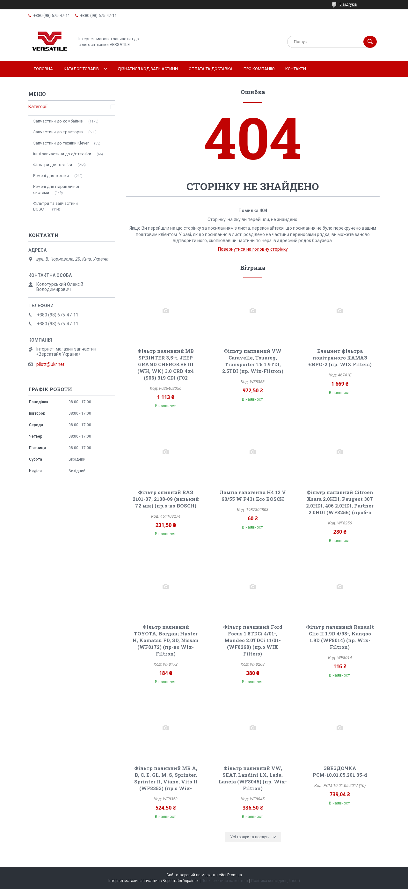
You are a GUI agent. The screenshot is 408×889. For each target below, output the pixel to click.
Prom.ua (234, 875)
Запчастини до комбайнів (58, 121)
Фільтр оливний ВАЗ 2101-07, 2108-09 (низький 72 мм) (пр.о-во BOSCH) (166, 499)
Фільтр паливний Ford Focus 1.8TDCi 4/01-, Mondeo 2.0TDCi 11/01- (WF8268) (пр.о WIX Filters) (252, 640)
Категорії (37, 106)
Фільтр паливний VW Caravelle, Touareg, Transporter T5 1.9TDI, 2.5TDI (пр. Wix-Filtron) (252, 361)
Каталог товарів (81, 68)
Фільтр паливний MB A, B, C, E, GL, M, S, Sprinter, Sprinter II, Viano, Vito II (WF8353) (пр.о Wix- (165, 778)
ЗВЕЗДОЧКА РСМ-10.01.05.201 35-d (340, 771)
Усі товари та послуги (250, 837)
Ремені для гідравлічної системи (56, 189)
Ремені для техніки (51, 175)
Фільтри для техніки (52, 164)
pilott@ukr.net (50, 364)
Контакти (295, 68)
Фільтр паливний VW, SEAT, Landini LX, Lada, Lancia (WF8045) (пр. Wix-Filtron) (253, 778)
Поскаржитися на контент (224, 880)
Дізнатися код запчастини (148, 68)
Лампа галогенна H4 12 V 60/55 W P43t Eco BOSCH (253, 495)
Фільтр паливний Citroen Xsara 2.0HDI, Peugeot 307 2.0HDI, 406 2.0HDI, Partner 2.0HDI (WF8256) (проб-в (340, 502)
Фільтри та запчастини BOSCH (55, 206)
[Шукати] (370, 42)
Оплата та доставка (211, 68)
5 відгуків (348, 4)
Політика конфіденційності (275, 880)
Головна (43, 68)
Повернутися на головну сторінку (253, 249)
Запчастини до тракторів (58, 132)
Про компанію (259, 68)
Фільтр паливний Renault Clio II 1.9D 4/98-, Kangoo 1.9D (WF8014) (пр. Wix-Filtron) (340, 637)
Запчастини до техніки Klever (61, 143)
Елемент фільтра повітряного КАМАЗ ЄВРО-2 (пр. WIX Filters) (340, 357)
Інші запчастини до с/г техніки (62, 154)
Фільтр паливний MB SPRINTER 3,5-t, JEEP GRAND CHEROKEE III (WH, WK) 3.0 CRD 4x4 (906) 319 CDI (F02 (165, 364)
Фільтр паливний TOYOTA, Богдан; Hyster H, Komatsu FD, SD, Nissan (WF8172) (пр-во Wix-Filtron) (166, 640)
